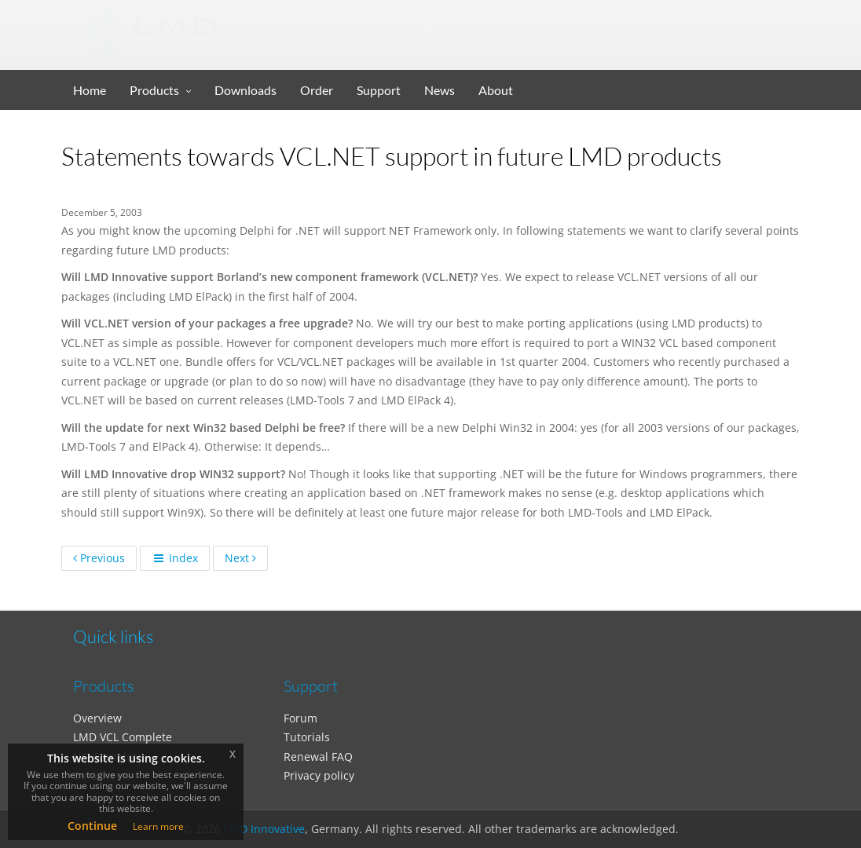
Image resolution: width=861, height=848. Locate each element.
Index (175, 557)
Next (240, 557)
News (439, 89)
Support (379, 89)
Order (316, 89)
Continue (92, 825)
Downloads (245, 89)
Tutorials (307, 736)
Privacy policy (319, 775)
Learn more (158, 826)
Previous (99, 557)
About (495, 89)
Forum (300, 718)
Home (89, 89)
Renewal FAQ (318, 756)
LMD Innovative (264, 828)
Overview (97, 718)
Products (154, 89)
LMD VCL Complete (122, 736)
